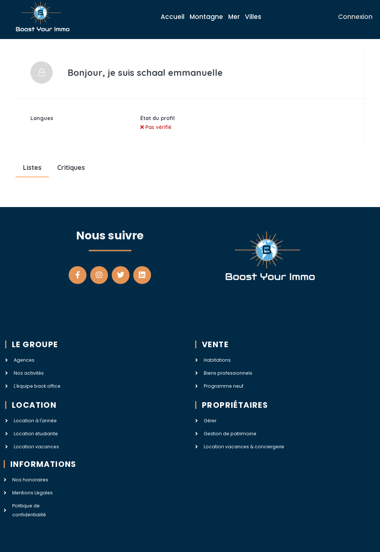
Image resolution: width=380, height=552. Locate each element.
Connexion (355, 16)
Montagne (206, 16)
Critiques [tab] (71, 167)
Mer (234, 16)
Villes (253, 16)
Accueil (172, 16)
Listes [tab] (32, 167)
